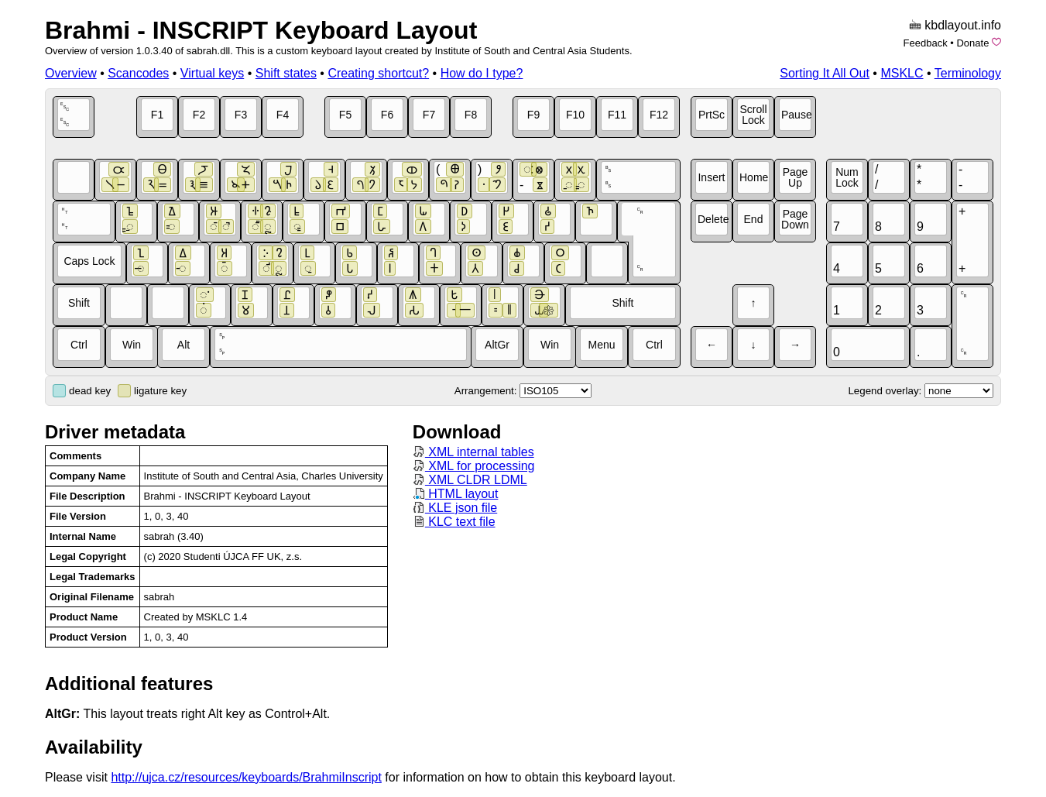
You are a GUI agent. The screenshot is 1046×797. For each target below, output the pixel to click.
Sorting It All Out (824, 73)
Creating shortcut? (378, 73)
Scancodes (138, 73)
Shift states (286, 73)
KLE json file (455, 507)
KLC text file (454, 521)
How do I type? (482, 73)
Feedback (926, 43)
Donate (972, 43)
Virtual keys (212, 73)
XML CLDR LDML (470, 479)
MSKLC (901, 73)
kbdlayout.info (962, 25)
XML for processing (474, 465)
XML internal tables (473, 452)
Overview (71, 73)
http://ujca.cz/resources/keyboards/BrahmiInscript (246, 777)
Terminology (968, 73)
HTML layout (456, 493)
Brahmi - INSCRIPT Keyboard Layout (261, 30)
